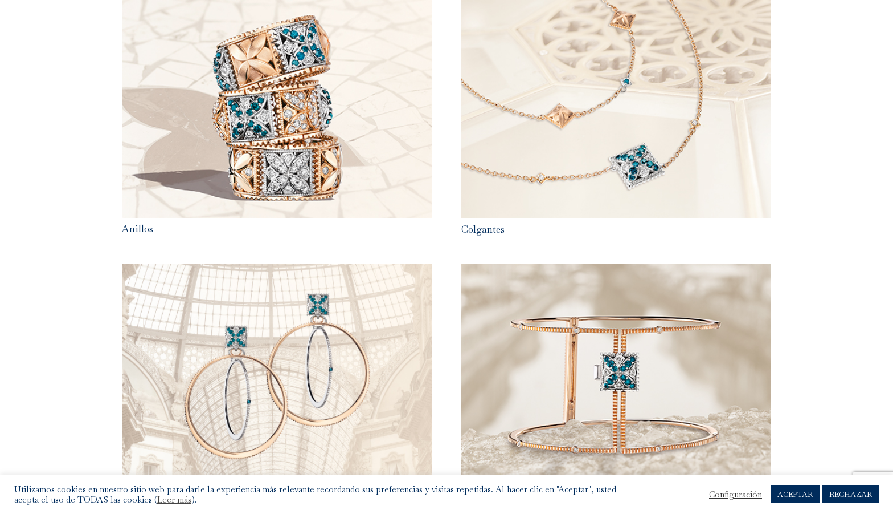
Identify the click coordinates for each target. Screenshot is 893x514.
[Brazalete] (616, 272)
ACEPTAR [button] (795, 494)
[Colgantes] (616, 8)
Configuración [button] (735, 494)
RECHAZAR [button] (850, 494)
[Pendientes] (277, 272)
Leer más (174, 500)
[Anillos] (277, 8)
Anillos (137, 228)
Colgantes (483, 229)
